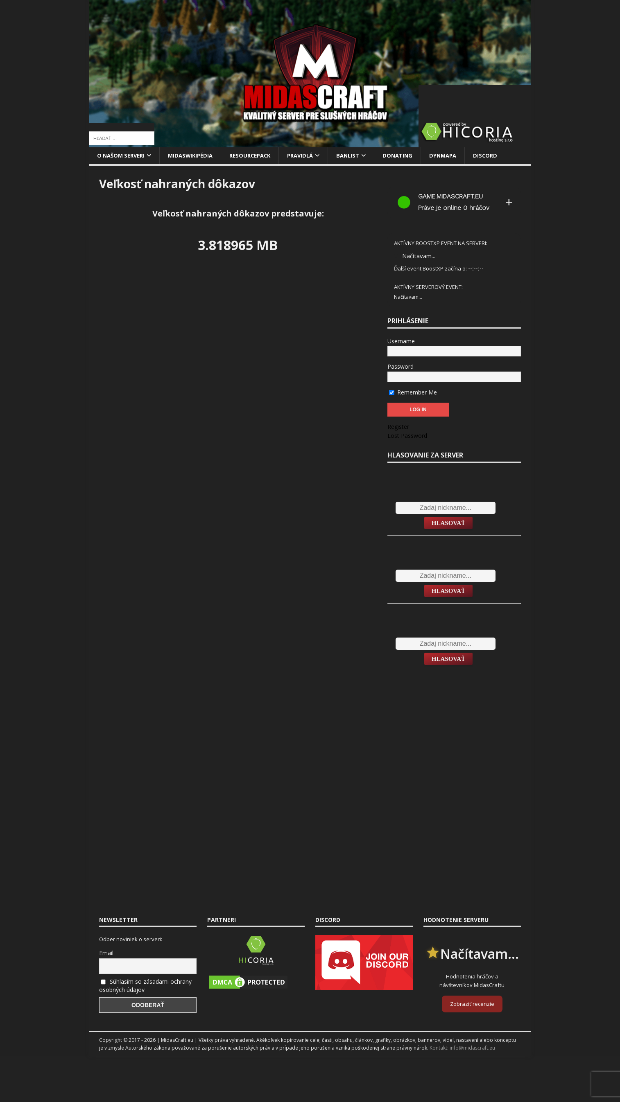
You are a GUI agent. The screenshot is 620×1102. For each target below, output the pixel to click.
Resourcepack (260, 156)
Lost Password (407, 436)
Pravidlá (313, 156)
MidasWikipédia (197, 156)
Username (401, 342)
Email (106, 954)
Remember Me (413, 393)
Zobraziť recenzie (472, 1004)
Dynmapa (462, 156)
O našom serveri (123, 156)
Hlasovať (448, 523)
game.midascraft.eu (450, 197)
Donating (415, 156)
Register (398, 427)
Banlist (363, 156)
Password (400, 367)
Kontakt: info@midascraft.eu (462, 1048)
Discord (505, 156)
